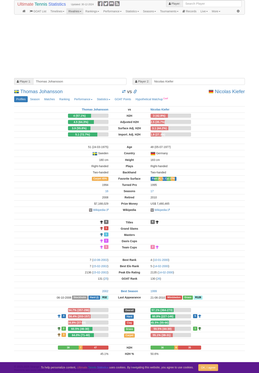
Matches (49, 99)
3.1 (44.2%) (159, 128)
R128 (198, 297)
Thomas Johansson (41, 91)
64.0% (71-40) (81, 335)
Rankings (92, 11)
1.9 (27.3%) (158, 134)
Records (189, 11)
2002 (105, 291)
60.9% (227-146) (162, 316)
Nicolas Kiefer (230, 91)
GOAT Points (123, 99)
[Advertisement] (129, 47)
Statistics (132, 11)
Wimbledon (174, 297)
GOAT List (38, 11)
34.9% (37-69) (77, 322)
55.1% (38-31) (162, 335)
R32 (104, 297)
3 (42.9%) (159, 115)
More (216, 11)
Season (35, 99)
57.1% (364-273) (162, 310)
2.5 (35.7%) (158, 122)
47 (95, 347)
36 (162, 347)
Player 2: (142, 81)
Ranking (64, 99)
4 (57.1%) (79, 115)
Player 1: (24, 81)
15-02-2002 (100, 266)
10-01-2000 (161, 260)
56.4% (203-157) (79, 316)
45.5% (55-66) (160, 322)
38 (68, 347)
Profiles (21, 99)
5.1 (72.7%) (82, 134)
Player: (174, 3)
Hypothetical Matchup (152, 99)
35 (189, 347)
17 (152, 191)
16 (106, 191)
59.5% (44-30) (163, 328)
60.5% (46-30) (80, 328)
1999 (154, 291)
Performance (112, 11)
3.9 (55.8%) (79, 128)
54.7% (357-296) (78, 310)
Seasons (149, 11)
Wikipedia (99, 210)
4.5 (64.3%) (81, 122)
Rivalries (74, 11)
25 (105, 278)
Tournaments (169, 11)
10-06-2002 (100, 260)
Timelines (57, 11)
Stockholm (79, 297)
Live (204, 11)
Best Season (129, 291)
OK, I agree (208, 367)
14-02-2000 (161, 266)
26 (158, 278)
